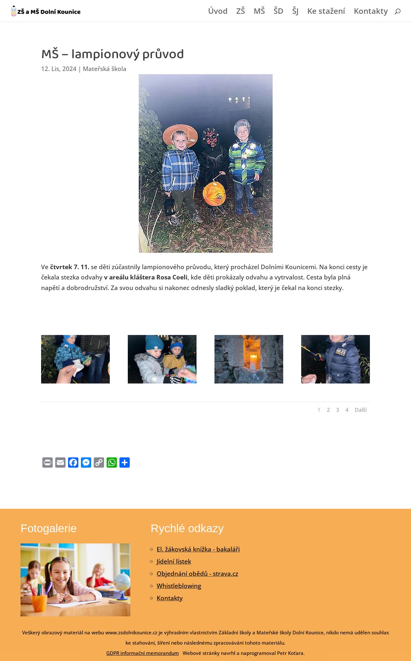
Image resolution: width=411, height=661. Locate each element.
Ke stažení (326, 12)
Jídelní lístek (174, 561)
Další (361, 409)
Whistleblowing (179, 586)
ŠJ (295, 12)
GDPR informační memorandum (142, 653)
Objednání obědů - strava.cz (197, 573)
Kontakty (371, 12)
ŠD (279, 12)
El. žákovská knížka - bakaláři (198, 549)
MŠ (259, 12)
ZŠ (240, 12)
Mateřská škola (105, 69)
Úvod (218, 12)
